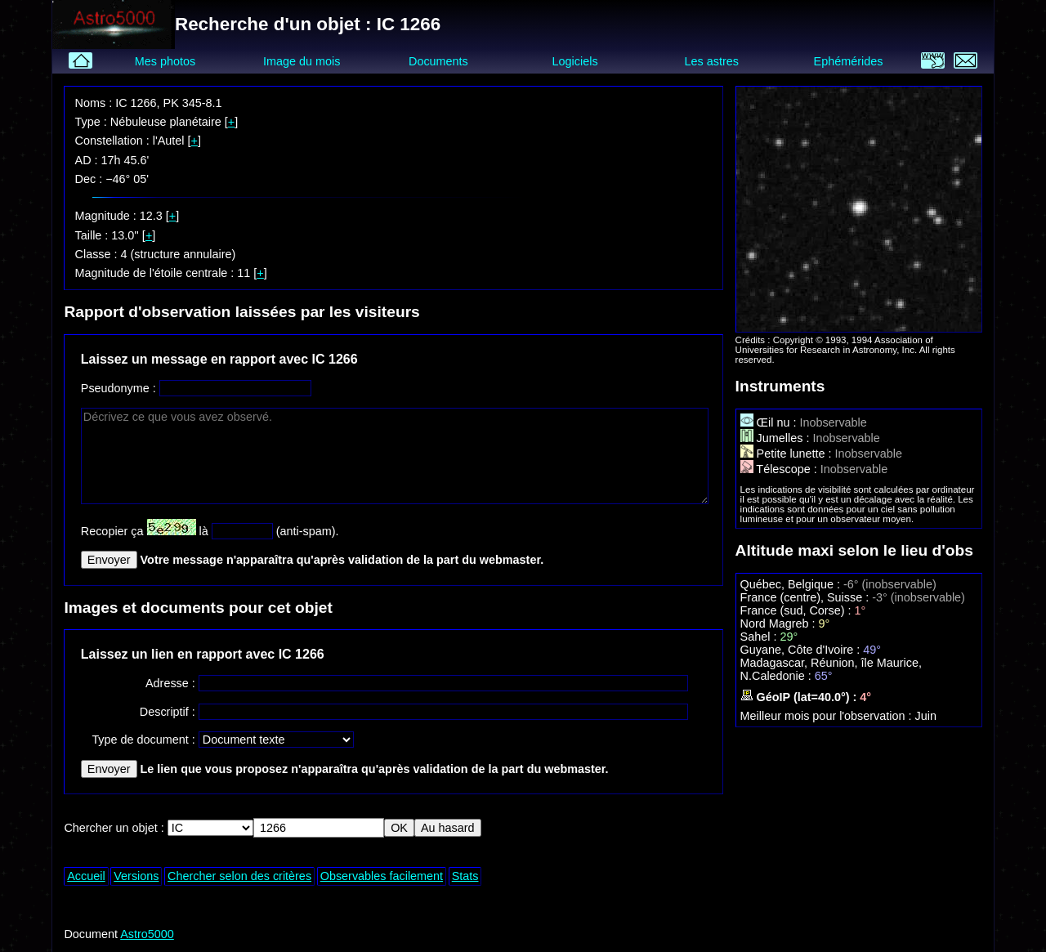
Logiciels (575, 61)
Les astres (712, 61)
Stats (465, 876)
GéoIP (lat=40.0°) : (800, 697)
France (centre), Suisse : (806, 597)
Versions (136, 876)
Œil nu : (770, 422)
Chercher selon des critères (239, 876)
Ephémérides (848, 61)
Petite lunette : (787, 453)
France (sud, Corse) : (797, 610)
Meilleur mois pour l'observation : (827, 715)
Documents (438, 61)
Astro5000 (147, 934)
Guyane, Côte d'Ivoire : (802, 649)
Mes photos (165, 61)
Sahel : (760, 636)
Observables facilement (381, 876)
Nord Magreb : (779, 623)
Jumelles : (776, 438)
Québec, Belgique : (791, 584)
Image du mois (301, 61)
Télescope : (780, 469)
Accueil (86, 876)
